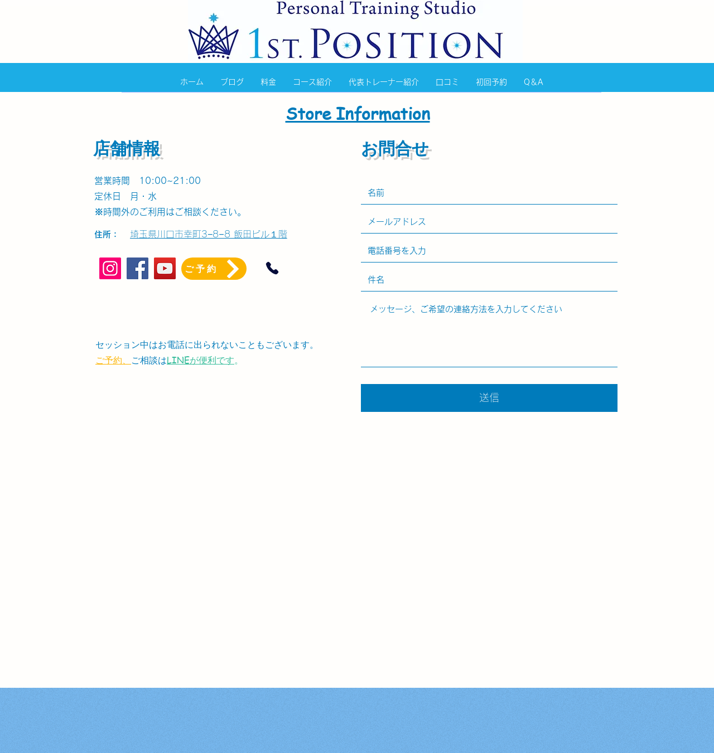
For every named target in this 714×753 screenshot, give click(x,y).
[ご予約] (214, 269)
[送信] (489, 398)
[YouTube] (165, 268)
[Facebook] (137, 268)
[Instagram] (110, 268)
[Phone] (272, 268)
